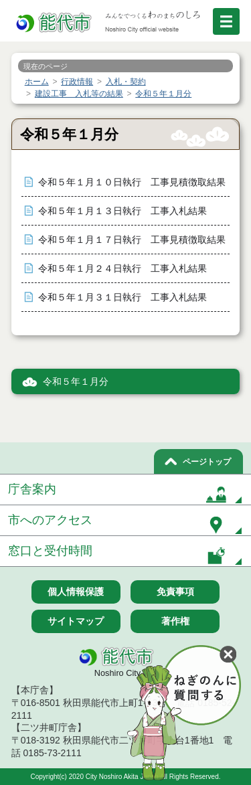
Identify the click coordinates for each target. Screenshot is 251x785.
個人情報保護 (76, 591)
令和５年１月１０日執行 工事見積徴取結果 (132, 182)
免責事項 (175, 591)
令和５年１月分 (75, 382)
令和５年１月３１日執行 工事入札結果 (122, 297)
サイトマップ (76, 621)
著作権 (175, 621)
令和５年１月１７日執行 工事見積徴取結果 (132, 240)
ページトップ (207, 461)
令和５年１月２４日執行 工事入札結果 (122, 269)
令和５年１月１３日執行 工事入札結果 (122, 211)
